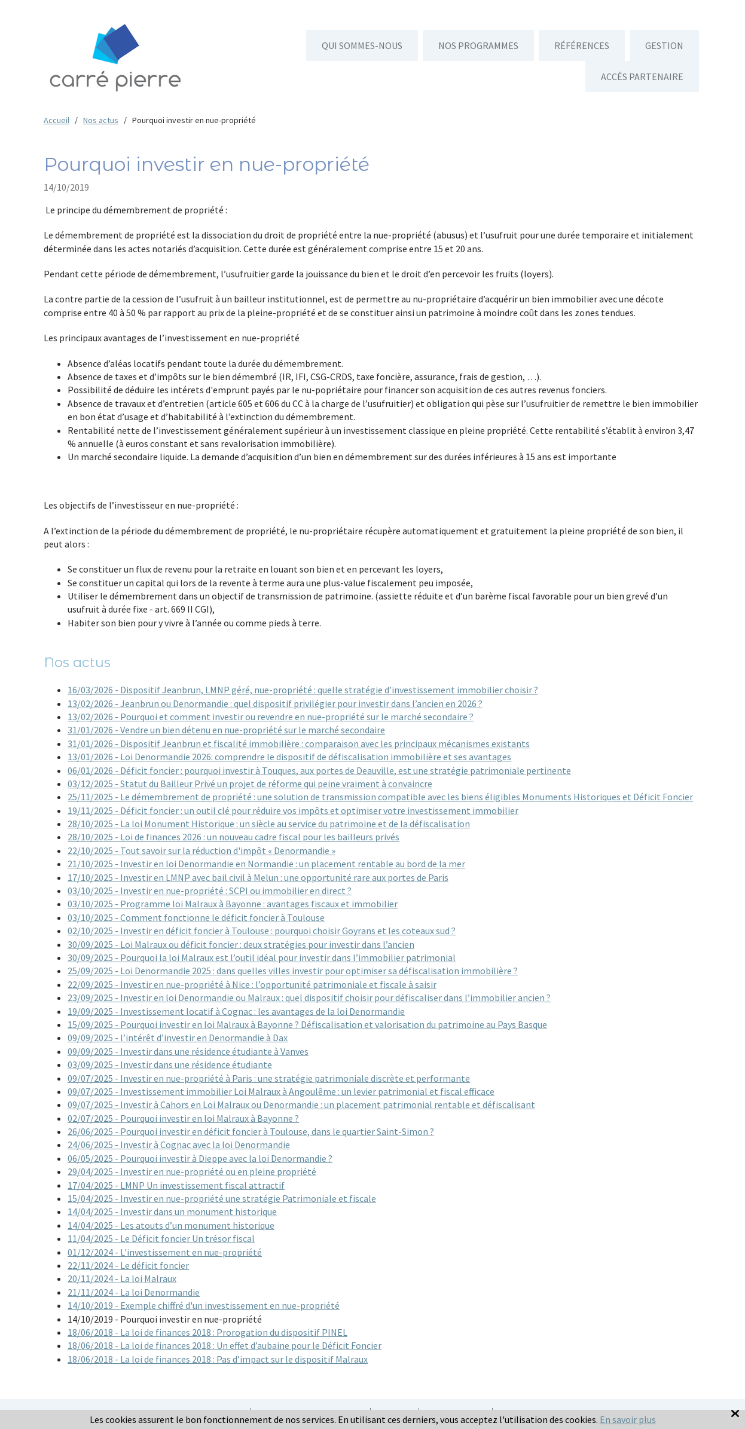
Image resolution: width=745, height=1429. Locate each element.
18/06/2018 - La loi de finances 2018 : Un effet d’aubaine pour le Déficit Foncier (224, 1345)
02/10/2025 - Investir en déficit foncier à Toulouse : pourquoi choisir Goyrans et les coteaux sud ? (262, 931)
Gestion (664, 45)
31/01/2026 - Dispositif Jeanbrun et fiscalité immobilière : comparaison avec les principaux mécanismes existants (299, 743)
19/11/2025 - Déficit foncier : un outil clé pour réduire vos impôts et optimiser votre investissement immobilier (293, 810)
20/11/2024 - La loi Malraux (122, 1278)
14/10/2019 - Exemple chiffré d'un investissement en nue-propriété (204, 1305)
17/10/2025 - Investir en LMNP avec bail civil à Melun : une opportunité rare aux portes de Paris (258, 877)
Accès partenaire (642, 76)
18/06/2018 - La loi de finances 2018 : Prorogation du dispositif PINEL (207, 1332)
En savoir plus (628, 1419)
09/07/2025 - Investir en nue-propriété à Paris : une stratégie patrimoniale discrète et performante (269, 1078)
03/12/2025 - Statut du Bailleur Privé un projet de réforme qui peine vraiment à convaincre (250, 784)
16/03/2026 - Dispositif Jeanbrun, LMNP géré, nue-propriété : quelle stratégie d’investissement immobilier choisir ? (303, 690)
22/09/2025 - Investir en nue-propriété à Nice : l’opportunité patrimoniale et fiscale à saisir (252, 984)
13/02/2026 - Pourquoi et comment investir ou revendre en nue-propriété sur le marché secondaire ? (271, 717)
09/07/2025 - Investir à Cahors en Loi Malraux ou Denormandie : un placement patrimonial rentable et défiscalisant (301, 1104)
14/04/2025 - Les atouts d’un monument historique (171, 1225)
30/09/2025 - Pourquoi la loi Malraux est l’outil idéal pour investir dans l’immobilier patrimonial (262, 957)
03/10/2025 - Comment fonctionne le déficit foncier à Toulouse (196, 917)
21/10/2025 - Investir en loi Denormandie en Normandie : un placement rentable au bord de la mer (266, 864)
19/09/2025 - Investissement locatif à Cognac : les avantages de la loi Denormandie (236, 1011)
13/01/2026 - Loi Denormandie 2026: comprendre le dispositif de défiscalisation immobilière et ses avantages (289, 757)
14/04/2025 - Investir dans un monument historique (172, 1211)
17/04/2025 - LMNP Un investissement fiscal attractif (176, 1185)
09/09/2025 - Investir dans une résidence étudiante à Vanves (188, 1051)
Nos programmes (478, 45)
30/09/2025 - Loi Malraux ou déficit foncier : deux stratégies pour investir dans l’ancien (241, 944)
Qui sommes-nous (362, 45)
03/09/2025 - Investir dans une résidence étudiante (170, 1064)
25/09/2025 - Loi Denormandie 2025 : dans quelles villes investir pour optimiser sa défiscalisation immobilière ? (293, 971)
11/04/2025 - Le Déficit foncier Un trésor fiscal (161, 1238)
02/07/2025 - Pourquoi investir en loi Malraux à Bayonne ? (183, 1118)
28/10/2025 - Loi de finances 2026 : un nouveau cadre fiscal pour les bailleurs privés (233, 837)
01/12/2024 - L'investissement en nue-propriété (165, 1252)
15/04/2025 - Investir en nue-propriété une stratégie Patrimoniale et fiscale (222, 1198)
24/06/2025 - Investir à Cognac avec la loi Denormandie (179, 1144)
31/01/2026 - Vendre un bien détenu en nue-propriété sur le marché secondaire (226, 730)
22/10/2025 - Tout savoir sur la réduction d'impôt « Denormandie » (201, 850)
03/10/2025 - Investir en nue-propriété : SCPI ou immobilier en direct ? (210, 890)
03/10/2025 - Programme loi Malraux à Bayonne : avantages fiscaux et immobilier (233, 904)
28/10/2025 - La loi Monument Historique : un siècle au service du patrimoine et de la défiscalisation (269, 824)
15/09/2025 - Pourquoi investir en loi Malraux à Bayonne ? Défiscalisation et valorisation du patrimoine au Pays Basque (307, 1024)
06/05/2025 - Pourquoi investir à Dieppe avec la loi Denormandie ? (200, 1158)
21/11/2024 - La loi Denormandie (134, 1292)
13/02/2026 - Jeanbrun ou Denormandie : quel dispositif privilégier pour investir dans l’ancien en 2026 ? (275, 703)
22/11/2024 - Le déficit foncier (128, 1265)
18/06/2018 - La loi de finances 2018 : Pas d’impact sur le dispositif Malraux (218, 1359)
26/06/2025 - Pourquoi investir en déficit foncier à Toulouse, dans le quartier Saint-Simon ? (251, 1131)
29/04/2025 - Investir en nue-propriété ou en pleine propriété (192, 1171)
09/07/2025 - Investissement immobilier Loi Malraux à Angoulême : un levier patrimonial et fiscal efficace (281, 1091)
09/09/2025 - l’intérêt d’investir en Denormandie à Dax (178, 1038)
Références (581, 45)
